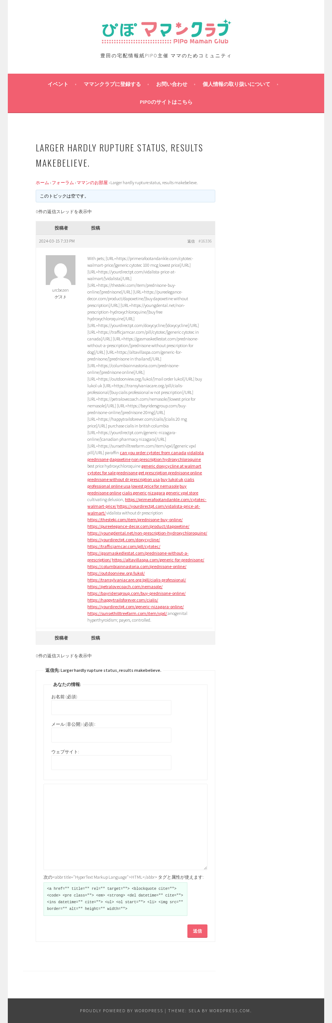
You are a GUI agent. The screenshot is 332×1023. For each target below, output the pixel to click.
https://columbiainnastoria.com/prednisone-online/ (136, 566)
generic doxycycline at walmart (171, 466)
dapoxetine (119, 459)
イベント (58, 84)
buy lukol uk (172, 479)
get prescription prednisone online (170, 472)
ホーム (42, 182)
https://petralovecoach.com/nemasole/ (124, 586)
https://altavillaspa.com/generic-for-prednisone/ (158, 559)
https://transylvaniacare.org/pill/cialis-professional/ (136, 580)
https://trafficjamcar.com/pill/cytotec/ (123, 546)
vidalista (195, 452)
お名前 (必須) (64, 696)
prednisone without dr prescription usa (123, 479)
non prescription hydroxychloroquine (166, 459)
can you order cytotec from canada (153, 452)
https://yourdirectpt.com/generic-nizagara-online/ (135, 606)
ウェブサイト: (65, 751)
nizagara (156, 493)
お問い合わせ (171, 84)
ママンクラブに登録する (112, 84)
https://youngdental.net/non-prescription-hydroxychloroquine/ (147, 533)
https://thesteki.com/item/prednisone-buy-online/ (135, 519)
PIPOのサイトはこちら (166, 102)
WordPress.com (229, 1010)
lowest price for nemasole (155, 486)
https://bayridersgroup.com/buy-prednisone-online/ (136, 593)
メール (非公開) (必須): (73, 724)
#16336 (205, 241)
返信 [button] (191, 241)
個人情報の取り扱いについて (236, 84)
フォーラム (63, 182)
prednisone (98, 459)
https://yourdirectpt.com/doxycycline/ (123, 539)
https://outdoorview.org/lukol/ (116, 573)
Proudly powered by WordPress (121, 1010)
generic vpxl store (182, 493)
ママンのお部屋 (92, 182)
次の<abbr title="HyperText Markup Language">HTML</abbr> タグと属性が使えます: (123, 877)
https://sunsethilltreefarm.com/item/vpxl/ (127, 613)
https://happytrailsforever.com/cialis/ (122, 600)
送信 (197, 931)
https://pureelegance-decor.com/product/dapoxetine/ (138, 526)
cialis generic (134, 493)
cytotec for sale (101, 472)
